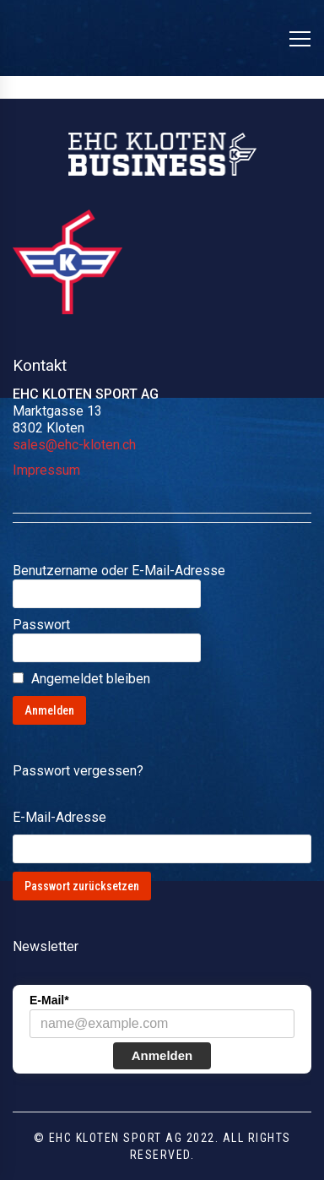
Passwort (41, 625)
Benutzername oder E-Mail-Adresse (119, 571)
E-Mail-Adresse (59, 817)
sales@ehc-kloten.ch (74, 445)
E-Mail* (49, 1000)
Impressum (46, 470)
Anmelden (162, 1055)
